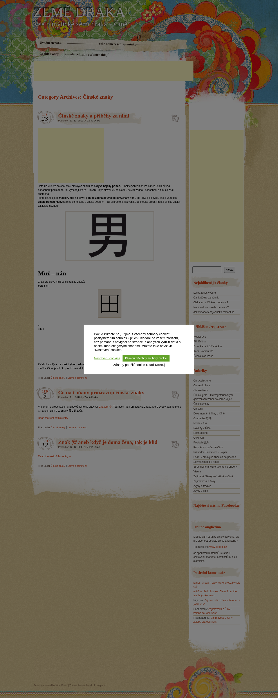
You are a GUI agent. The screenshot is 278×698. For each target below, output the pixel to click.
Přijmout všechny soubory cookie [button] (146, 358)
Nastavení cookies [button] (107, 358)
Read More (154, 365)
